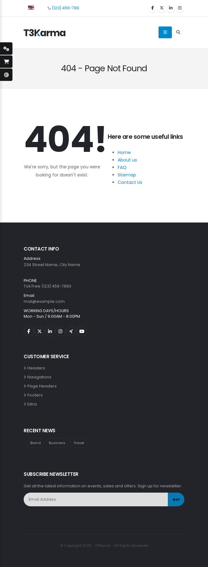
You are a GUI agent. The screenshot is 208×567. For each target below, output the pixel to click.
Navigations (40, 377)
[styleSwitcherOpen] (6, 48)
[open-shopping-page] (6, 61)
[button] (31, 7)
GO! (176, 499)
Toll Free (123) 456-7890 (47, 286)
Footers (36, 395)
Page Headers (43, 386)
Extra (33, 404)
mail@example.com (44, 301)
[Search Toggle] (178, 32)
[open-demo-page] (6, 74)
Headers (37, 368)
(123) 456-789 (65, 8)
